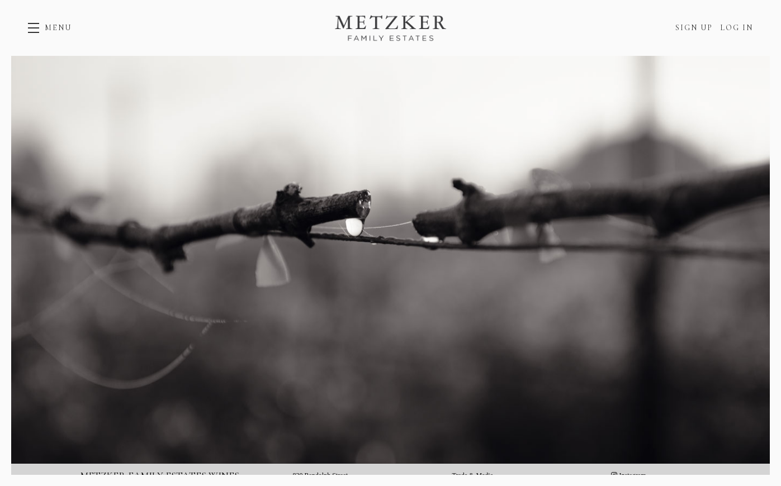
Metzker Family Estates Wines (391, 28)
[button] (50, 28)
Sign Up (694, 27)
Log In (736, 27)
